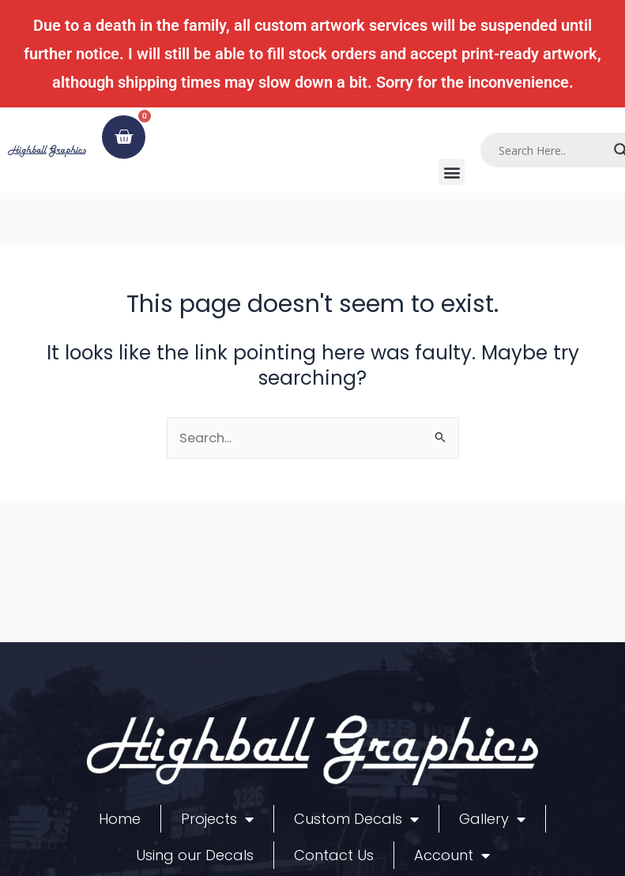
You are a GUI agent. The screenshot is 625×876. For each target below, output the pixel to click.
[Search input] (552, 150)
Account (452, 855)
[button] (452, 172)
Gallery (492, 819)
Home (120, 819)
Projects (217, 819)
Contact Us (334, 855)
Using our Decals (195, 855)
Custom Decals (356, 819)
